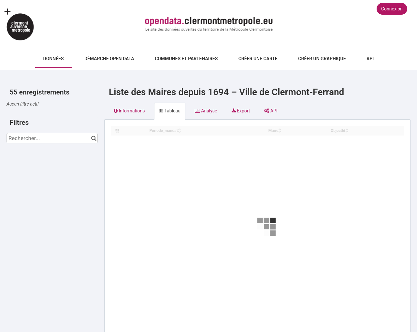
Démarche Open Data (109, 58)
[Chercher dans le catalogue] (94, 138)
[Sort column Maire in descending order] (279, 131)
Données (53, 58)
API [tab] (270, 110)
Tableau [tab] (169, 110)
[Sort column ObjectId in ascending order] (347, 129)
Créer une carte (258, 58)
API (370, 58)
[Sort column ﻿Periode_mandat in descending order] (179, 131)
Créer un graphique (322, 58)
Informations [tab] (129, 110)
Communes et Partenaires (186, 58)
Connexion (392, 8)
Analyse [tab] (206, 110)
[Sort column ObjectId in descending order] (347, 131)
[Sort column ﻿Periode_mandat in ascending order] (179, 129)
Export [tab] (241, 110)
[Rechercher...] (52, 138)
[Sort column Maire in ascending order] (279, 129)
